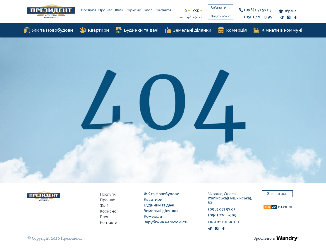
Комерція (153, 216)
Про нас (105, 10)
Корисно (133, 10)
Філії (119, 10)
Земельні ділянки (161, 211)
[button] (287, 238)
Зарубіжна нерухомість (166, 222)
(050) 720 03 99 (258, 16)
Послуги (88, 10)
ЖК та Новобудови (161, 194)
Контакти (162, 10)
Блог (148, 10)
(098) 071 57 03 (257, 9)
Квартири (153, 199)
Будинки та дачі (159, 205)
